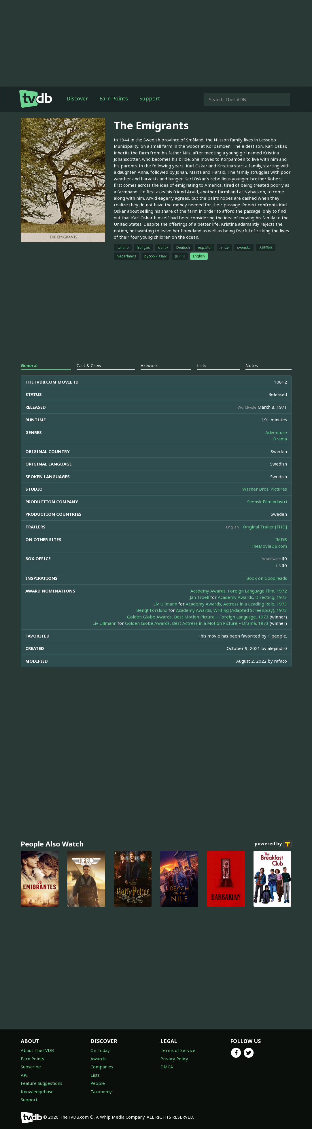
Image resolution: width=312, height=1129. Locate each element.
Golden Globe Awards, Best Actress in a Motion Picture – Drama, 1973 (196, 623)
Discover (77, 98)
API (24, 1075)
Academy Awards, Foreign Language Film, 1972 (238, 591)
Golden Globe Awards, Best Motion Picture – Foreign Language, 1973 (197, 617)
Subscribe (31, 1067)
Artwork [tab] (149, 365)
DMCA (166, 1067)
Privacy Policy (174, 1058)
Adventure (276, 432)
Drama (280, 439)
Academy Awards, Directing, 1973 (252, 597)
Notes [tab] (251, 365)
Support (149, 98)
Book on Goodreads (266, 578)
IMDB (281, 539)
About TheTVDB (37, 1050)
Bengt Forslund (151, 610)
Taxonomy (101, 1091)
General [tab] (29, 365)
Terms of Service (177, 1050)
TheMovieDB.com (269, 546)
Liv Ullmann (165, 604)
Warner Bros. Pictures (264, 489)
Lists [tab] (201, 365)
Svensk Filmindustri (267, 501)
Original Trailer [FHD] (265, 527)
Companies (101, 1067)
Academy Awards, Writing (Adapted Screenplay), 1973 (231, 610)
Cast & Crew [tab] (89, 365)
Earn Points (113, 98)
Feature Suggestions (41, 1083)
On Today (100, 1050)
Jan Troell (199, 597)
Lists (95, 1075)
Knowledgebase (37, 1091)
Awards (98, 1058)
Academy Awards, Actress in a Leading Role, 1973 (236, 604)
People (97, 1083)
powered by (273, 844)
